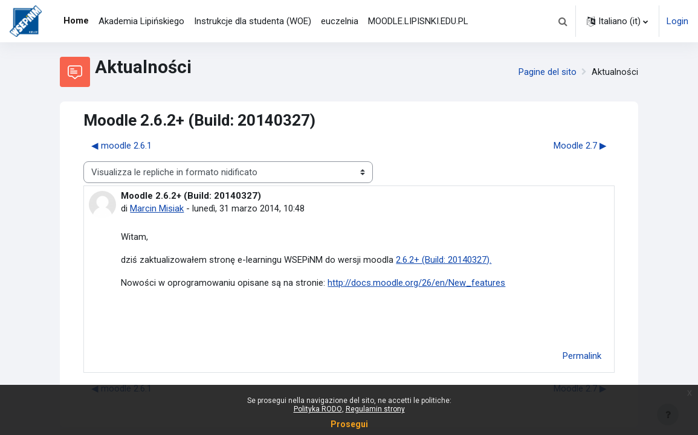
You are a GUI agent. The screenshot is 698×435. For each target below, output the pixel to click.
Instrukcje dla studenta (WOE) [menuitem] (252, 21)
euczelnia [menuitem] (339, 21)
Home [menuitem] (76, 20)
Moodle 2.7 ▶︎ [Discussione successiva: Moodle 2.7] (580, 145)
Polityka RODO (318, 409)
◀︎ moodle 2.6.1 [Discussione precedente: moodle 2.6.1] (121, 145)
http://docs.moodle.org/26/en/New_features (416, 283)
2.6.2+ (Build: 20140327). (443, 259)
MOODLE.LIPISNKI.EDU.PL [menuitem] (418, 21)
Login (677, 21)
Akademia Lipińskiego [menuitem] (141, 21)
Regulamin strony (375, 409)
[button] (562, 21)
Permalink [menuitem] (582, 357)
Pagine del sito (548, 71)
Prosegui (349, 424)
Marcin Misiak (157, 208)
